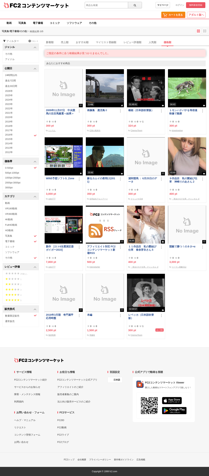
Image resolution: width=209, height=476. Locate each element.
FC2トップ (69, 459)
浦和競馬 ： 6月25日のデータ (142, 180)
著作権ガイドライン (124, 459)
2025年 (9, 95)
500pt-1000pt (12, 172)
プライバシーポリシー (100, 459)
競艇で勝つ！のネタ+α (182, 246)
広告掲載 (140, 459)
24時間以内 (11, 75)
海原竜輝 (52, 335)
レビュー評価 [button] (20, 267)
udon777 (51, 199)
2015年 (9, 139)
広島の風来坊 (94, 131)
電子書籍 (38, 22)
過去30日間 (11, 86)
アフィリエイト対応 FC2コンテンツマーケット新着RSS (101, 249)
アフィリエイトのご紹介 (70, 387)
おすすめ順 (82, 42)
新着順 (50, 42)
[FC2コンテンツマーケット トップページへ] (39, 360)
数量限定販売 (21, 315)
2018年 (9, 126)
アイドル (10, 59)
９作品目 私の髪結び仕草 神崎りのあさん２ (183, 180)
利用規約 (19, 401)
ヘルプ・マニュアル (25, 420)
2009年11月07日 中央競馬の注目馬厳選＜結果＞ (60, 112)
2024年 (9, 99)
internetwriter (94, 267)
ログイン (179, 5)
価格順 (167, 42)
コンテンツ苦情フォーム (27, 434)
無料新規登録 (195, 5)
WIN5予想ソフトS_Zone (60, 178)
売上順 (65, 42)
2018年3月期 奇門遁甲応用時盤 (59, 316)
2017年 (9, 130)
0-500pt (21, 167)
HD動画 (9, 230)
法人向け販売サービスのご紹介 (74, 401)
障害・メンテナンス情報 (27, 394)
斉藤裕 (92, 335)
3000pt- (9, 187)
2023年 (9, 104)
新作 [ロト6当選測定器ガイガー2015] (60, 248)
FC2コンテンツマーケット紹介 (30, 379)
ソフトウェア (74, 22)
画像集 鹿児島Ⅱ (97, 110)
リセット (33, 41)
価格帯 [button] (20, 161)
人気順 (152, 42)
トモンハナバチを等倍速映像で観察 (183, 112)
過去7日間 (10, 80)
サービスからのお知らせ (27, 387)
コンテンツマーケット (45, 5)
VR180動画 (11, 208)
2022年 (9, 108)
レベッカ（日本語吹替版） (141, 316)
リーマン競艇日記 (179, 267)
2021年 (9, 112)
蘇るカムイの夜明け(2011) (101, 180)
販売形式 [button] (20, 309)
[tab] (126, 42)
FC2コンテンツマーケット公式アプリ (77, 379)
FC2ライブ (63, 434)
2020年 (9, 117)
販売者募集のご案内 (68, 394)
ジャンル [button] (20, 47)
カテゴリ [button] (20, 196)
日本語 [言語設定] (117, 380)
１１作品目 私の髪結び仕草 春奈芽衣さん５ (142, 248)
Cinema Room (136, 131)
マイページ (162, 5)
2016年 (21, 135)
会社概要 (81, 459)
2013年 (9, 147)
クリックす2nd (137, 199)
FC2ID (60, 420)
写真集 (22, 22)
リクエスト (20, 427)
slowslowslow (177, 131)
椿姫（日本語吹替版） (141, 110)
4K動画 (9, 219)
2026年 (9, 91)
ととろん (52, 131)
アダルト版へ (196, 14)
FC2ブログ (63, 442)
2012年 (9, 152)
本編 (89, 314)
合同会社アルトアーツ (98, 199)
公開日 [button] (20, 68)
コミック (55, 22)
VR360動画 (11, 214)
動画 (9, 22)
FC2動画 (62, 427)
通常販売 (10, 321)
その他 (92, 22)
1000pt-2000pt (12, 177)
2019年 (9, 121)
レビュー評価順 (132, 42)
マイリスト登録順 (106, 42)
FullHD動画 (11, 225)
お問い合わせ (21, 442)
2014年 (9, 143)
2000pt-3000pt (12, 182)
